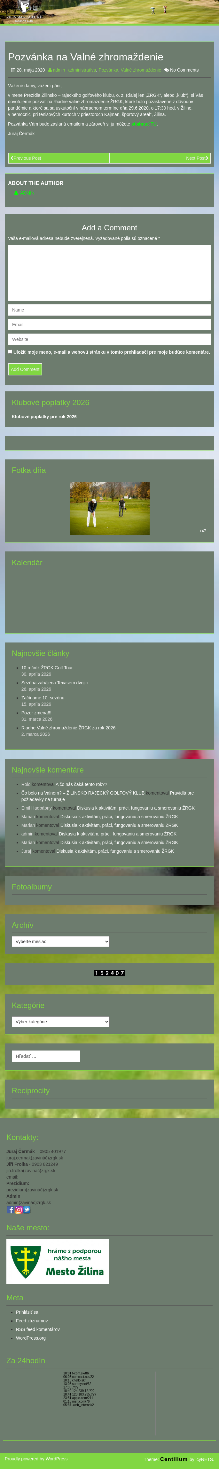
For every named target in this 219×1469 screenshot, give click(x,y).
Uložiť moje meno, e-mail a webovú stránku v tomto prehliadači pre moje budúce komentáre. (111, 352)
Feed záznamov (32, 1320)
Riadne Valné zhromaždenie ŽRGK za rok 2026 (68, 727)
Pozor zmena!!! (36, 712)
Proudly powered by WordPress (36, 1458)
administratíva (82, 70)
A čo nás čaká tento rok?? (81, 784)
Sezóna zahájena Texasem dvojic (54, 682)
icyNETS (204, 1459)
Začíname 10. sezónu (43, 697)
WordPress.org (31, 1338)
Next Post (197, 158)
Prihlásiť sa (27, 1312)
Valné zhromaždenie (141, 70)
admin (56, 70)
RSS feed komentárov (38, 1329)
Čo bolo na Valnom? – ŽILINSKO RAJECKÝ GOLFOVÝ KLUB (83, 793)
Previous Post (25, 158)
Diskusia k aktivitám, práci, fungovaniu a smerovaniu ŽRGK (136, 808)
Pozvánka (108, 70)
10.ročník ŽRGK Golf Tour (47, 667)
